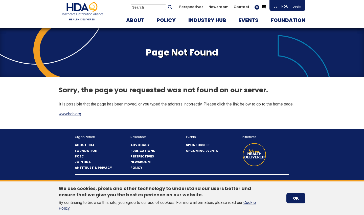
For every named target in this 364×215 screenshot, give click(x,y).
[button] (135, 20)
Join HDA (281, 6)
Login (296, 6)
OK (296, 198)
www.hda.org (70, 114)
